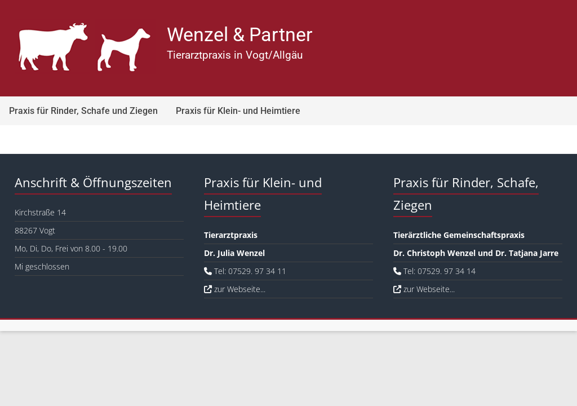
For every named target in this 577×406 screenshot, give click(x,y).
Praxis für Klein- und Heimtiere (238, 110)
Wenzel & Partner (240, 34)
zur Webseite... (234, 289)
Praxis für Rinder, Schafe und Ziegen (83, 110)
